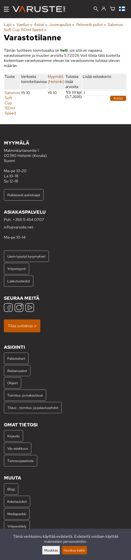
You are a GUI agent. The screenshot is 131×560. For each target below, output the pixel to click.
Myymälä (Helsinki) (56, 79)
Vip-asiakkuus (17, 448)
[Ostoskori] (112, 9)
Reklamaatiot (17, 370)
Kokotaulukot (17, 501)
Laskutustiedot (18, 281)
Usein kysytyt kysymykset (26, 256)
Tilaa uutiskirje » (22, 325)
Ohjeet (12, 383)
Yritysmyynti (16, 268)
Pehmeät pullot (91, 24)
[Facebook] (8, 308)
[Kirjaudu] (103, 9)
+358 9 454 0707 (28, 219)
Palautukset (16, 358)
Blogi (11, 489)
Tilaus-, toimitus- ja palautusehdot (32, 407)
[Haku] (96, 9)
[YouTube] (29, 308)
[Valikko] (6, 9)
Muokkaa (51, 550)
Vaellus (24, 24)
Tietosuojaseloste (20, 460)
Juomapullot (61, 24)
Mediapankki (16, 513)
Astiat (40, 24)
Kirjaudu (13, 436)
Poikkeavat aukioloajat (23, 195)
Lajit (9, 24)
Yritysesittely (16, 526)
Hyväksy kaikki (74, 550)
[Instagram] (19, 308)
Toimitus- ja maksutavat (25, 395)
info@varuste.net (18, 227)
